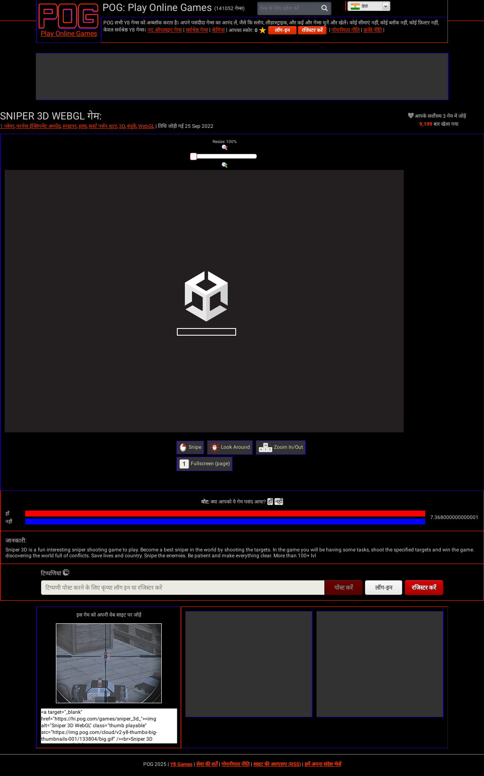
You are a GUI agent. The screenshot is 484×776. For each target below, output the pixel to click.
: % (225, 141)
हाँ (270, 501)
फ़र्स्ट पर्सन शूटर (103, 126)
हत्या (83, 126)
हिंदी (359, 6)
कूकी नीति (372, 30)
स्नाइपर (69, 126)
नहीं (278, 501)
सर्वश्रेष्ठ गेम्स (197, 30)
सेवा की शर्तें (207, 764)
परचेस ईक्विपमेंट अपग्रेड (38, 126)
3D (122, 126)
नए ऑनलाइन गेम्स (164, 30)
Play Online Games (69, 33)
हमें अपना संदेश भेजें (323, 764)
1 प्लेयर (7, 126)
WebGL (146, 126)
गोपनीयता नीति (345, 30)
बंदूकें (131, 126)
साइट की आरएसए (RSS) (277, 764)
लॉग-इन (282, 30)
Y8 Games (181, 764)
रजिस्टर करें (312, 30)
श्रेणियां (218, 30)
